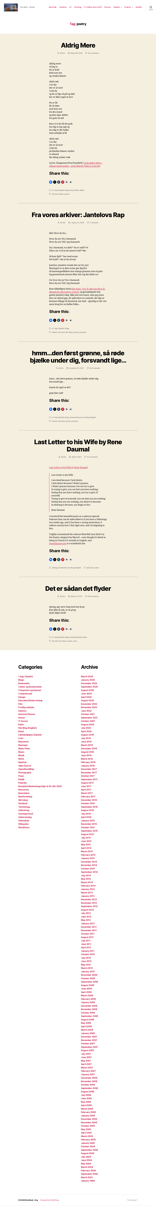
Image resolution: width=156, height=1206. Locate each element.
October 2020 (88, 721)
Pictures (107, 7)
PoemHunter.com (57, 544)
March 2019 (87, 745)
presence (82, 333)
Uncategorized (25, 814)
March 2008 (87, 1030)
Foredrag (77, 7)
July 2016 (86, 814)
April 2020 (86, 731)
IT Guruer (23, 721)
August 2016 (87, 810)
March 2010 (87, 968)
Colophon (63, 7)
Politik (21, 780)
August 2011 (87, 937)
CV (70, 7)
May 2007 (86, 1061)
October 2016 (88, 804)
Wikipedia (23, 824)
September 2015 (89, 831)
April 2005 (86, 1133)
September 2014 (89, 872)
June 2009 (86, 989)
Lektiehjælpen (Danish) (30, 735)
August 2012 (87, 910)
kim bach (55, 194)
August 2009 (87, 985)
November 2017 (89, 773)
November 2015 (89, 824)
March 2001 (87, 1177)
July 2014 (86, 876)
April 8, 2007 (76, 457)
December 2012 (89, 900)
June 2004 (86, 1160)
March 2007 (87, 1068)
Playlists (116, 7)
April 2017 (86, 790)
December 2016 (89, 800)
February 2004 (88, 1171)
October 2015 (88, 828)
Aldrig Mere (78, 45)
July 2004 (86, 1157)
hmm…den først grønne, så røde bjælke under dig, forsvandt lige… (78, 357)
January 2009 (88, 1003)
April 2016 (86, 817)
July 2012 (86, 913)
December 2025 (89, 683)
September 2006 (89, 1088)
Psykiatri (22, 783)
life (67, 333)
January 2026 (88, 680)
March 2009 (87, 996)
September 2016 (89, 807)
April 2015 (86, 848)
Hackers (22, 711)
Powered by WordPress (49, 1200)
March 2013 (87, 893)
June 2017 (86, 786)
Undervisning (25, 817)
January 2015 (88, 858)
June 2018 (86, 756)
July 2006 (86, 1095)
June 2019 (86, 742)
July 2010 (86, 958)
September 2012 (89, 906)
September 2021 (89, 718)
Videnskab (23, 821)
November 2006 (89, 1081)
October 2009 (88, 978)
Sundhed (22, 804)
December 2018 (89, 749)
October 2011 (87, 934)
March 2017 (87, 793)
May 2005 (86, 1129)
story (75, 641)
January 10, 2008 (77, 223)
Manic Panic (24, 749)
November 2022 (89, 708)
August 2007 (87, 1051)
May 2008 (86, 1023)
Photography (24, 773)
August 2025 (87, 690)
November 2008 (89, 1009)
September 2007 (89, 1047)
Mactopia (23, 745)
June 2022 (86, 711)
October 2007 (88, 1044)
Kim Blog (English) (89, 418)
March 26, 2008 (76, 53)
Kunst (72, 191)
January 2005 (88, 1143)
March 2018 (87, 759)
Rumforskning (25, 797)
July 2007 (86, 1054)
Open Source (24, 766)
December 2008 (89, 1006)
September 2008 (89, 1016)
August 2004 (87, 1154)
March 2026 (87, 677)
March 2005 (87, 1136)
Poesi (21, 776)
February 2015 (88, 855)
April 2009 (86, 992)
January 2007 (88, 1075)
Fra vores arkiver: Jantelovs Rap (78, 215)
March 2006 (87, 1109)
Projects (127, 7)
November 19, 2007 (76, 368)
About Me (53, 7)
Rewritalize (23, 793)
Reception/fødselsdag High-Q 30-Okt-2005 (40, 786)
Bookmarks (62, 568)
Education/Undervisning (30, 701)
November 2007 (89, 1040)
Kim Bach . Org (31, 1200)
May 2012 (86, 920)
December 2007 (89, 1037)
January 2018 (88, 766)
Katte (21, 725)
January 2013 (88, 896)
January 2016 (88, 821)
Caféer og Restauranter (30, 687)
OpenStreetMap (26, 769)
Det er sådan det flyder (78, 589)
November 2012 (89, 903)
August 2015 (87, 834)
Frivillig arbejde (26, 708)
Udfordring (23, 810)
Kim (63, 53)
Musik (82, 191)
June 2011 (86, 944)
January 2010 (88, 972)
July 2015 (86, 838)
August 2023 (87, 701)
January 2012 (88, 924)
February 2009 (88, 999)
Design (21, 697)
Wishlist (139, 7)
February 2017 (88, 797)
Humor (21, 718)
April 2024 (86, 697)
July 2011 (86, 941)
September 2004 (89, 1150)
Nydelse (22, 762)
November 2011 (89, 930)
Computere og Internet (29, 690)
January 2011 (87, 951)
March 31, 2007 (76, 597)
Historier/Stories (76, 418)
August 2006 (87, 1092)
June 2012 (86, 917)
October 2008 (88, 1013)
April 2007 (86, 1064)
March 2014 (87, 882)
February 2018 (88, 762)
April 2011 (86, 948)
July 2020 (86, 728)
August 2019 (87, 735)
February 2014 (88, 886)
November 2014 (89, 865)
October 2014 (88, 869)
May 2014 (86, 879)
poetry (66, 194)
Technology (24, 807)
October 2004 (88, 1147)
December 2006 (89, 1078)
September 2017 (89, 780)
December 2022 (89, 704)
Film (20, 704)
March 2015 (87, 852)
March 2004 (87, 1167)
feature (54, 333)
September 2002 (89, 1174)
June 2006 (86, 1099)
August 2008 (87, 1020)
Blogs (67, 191)
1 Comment (94, 223)
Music (77, 191)
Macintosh (23, 742)
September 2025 (89, 687)
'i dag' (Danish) (59, 191)
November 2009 (89, 975)
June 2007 (86, 1057)
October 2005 (88, 1126)
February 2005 (88, 1140)
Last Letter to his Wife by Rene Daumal (78, 445)
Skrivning (23, 800)
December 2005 (89, 1119)
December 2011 (89, 927)
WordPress (23, 828)
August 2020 (87, 725)
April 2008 (86, 1027)
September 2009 (89, 982)
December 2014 (89, 862)
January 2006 (88, 1116)
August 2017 (87, 783)
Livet (20, 738)
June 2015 (86, 841)
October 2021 (88, 714)
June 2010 (86, 961)
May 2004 (86, 1164)
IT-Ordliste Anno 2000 (93, 7)
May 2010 (86, 965)
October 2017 (88, 776)
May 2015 (86, 845)
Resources (23, 790)
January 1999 (88, 1181)
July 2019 (86, 738)
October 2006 (88, 1085)
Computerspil (25, 694)
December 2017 (89, 769)
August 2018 (87, 752)
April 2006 (86, 1105)
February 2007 (88, 1071)
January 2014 (88, 889)
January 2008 (88, 1033)
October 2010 (88, 955)
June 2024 (86, 694)
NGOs (21, 759)
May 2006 (86, 1102)
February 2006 (88, 1112)
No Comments (93, 53)
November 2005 (89, 1123)
